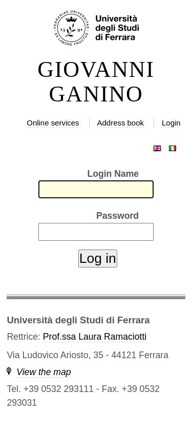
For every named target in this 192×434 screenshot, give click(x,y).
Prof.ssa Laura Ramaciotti (94, 337)
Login (171, 122)
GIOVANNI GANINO (95, 82)
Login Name (113, 174)
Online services (53, 122)
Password (117, 216)
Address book (120, 122)
